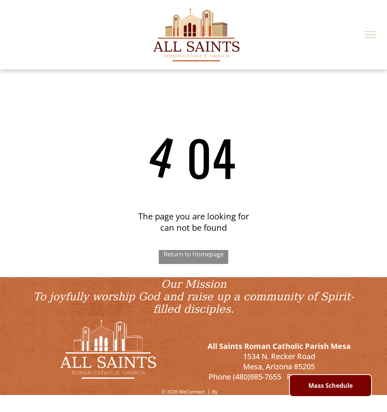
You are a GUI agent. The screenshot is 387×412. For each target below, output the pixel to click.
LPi (222, 391)
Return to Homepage (194, 254)
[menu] (370, 35)
